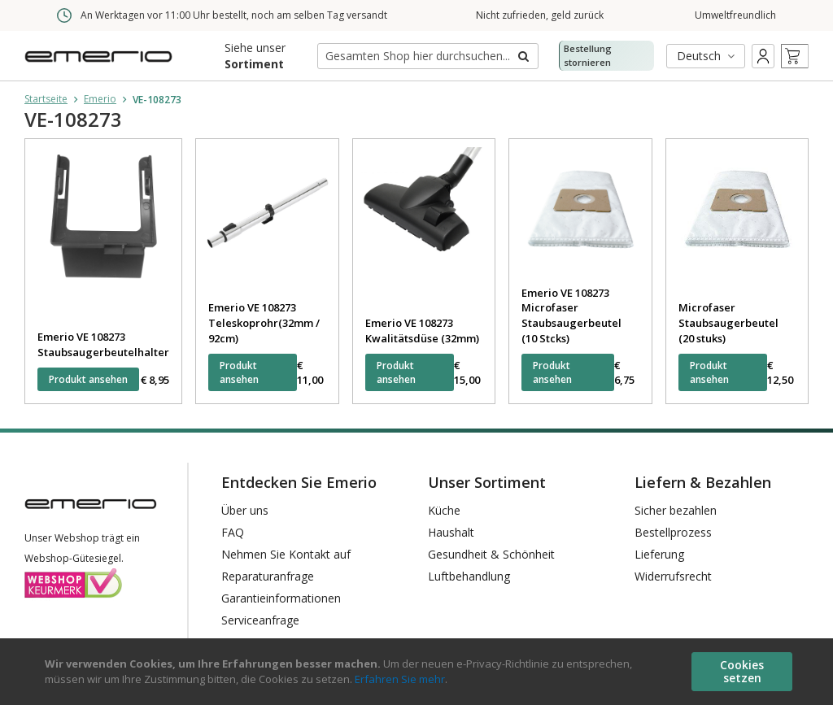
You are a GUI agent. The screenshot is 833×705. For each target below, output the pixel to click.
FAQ (232, 532)
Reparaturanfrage (267, 576)
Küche (444, 510)
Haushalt (451, 532)
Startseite (46, 99)
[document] (418, 671)
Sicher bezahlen (676, 510)
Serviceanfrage (260, 620)
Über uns (244, 510)
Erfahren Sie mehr (400, 679)
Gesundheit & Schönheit (491, 554)
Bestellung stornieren (598, 56)
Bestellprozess (673, 532)
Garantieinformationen (281, 598)
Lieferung (659, 554)
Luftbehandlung (469, 576)
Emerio (100, 99)
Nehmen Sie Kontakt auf (286, 554)
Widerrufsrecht (673, 576)
